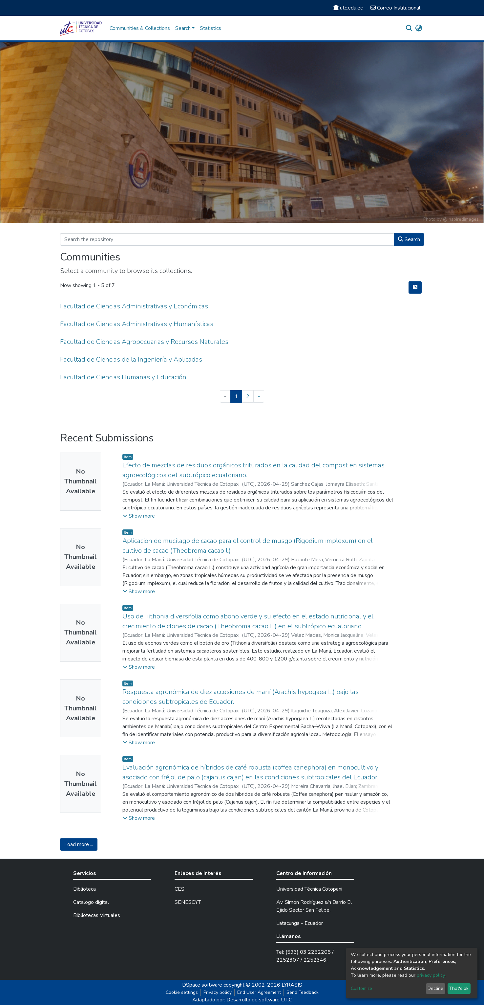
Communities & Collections (140, 28)
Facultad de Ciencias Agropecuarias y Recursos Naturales (144, 341)
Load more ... (78, 844)
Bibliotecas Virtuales (96, 915)
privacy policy (431, 975)
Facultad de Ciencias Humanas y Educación (123, 377)
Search (409, 239)
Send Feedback (302, 992)
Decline (435, 988)
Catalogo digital (91, 902)
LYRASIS (292, 985)
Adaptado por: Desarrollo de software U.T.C (242, 999)
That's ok (459, 988)
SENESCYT (188, 902)
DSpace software (202, 985)
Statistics (210, 28)
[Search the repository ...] (227, 239)
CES (179, 889)
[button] (418, 28)
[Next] (258, 396)
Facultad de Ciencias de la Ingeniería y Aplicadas (131, 359)
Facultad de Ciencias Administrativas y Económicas (134, 306)
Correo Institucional (395, 7)
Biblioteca (84, 889)
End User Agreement (259, 992)
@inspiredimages (461, 219)
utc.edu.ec (348, 7)
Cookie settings (182, 992)
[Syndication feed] (415, 287)
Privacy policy (217, 992)
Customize (361, 988)
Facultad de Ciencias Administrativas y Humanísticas (136, 324)
